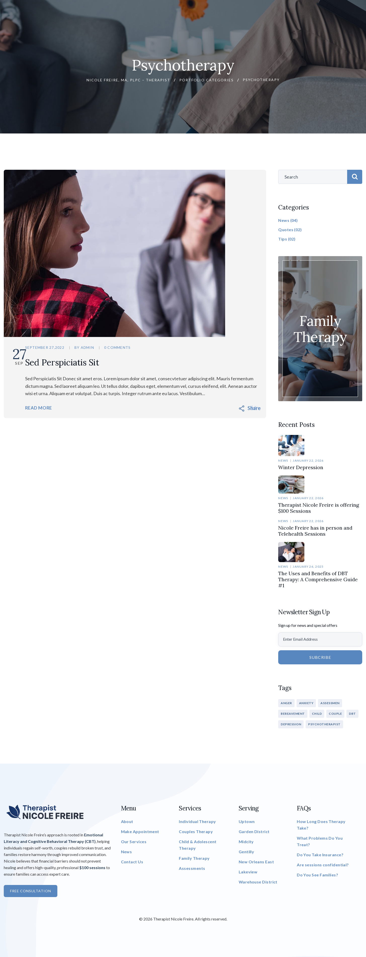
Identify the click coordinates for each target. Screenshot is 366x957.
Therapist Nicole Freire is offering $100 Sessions (318, 508)
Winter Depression (300, 467)
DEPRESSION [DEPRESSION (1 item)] (291, 724)
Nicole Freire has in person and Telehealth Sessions (315, 531)
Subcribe (320, 657)
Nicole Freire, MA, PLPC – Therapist (128, 80)
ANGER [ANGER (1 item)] (286, 703)
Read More (48, 408)
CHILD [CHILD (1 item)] (317, 713)
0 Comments (126, 348)
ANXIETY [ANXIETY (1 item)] (306, 703)
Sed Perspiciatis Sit (74, 362)
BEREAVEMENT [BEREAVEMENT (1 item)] (293, 713)
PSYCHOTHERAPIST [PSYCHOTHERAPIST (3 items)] (324, 724)
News (283, 460)
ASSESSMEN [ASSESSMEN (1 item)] (330, 703)
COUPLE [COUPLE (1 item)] (335, 713)
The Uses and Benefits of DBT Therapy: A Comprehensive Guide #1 (318, 579)
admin (96, 348)
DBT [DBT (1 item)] (352, 713)
